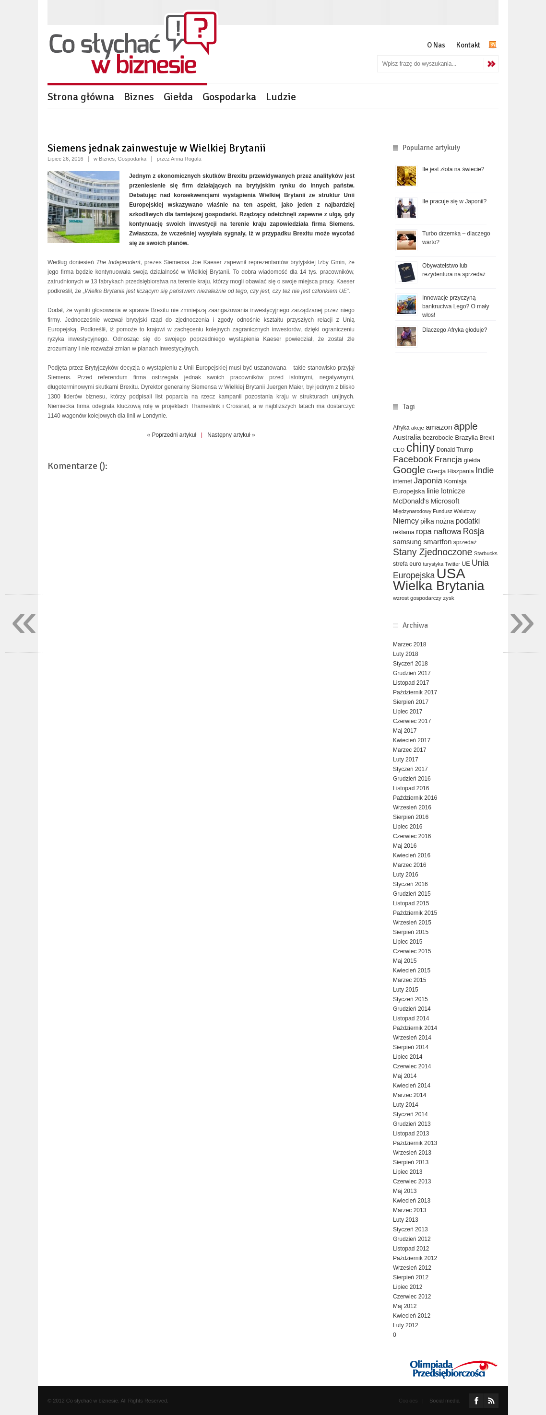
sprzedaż (465, 542)
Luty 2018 (405, 654)
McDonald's (411, 501)
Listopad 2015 (411, 903)
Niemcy (406, 520)
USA (451, 573)
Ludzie (281, 96)
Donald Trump (455, 449)
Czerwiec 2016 (412, 836)
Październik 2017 (415, 692)
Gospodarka (229, 96)
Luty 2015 (405, 989)
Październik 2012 (415, 1258)
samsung (407, 542)
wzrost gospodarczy (417, 598)
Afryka (401, 427)
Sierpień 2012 (410, 1277)
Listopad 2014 (411, 1018)
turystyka (433, 564)
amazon (439, 427)
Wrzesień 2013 (412, 1152)
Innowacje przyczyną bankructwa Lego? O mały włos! (455, 306)
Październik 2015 (415, 913)
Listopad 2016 (411, 788)
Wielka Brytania (439, 585)
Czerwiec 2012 (412, 1296)
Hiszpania (461, 471)
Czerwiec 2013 (412, 1181)
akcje (417, 427)
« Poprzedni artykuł (171, 435)
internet (402, 481)
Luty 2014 (405, 1104)
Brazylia (466, 437)
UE (466, 564)
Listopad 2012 (411, 1248)
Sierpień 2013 (410, 1162)
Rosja (474, 531)
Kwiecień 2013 (411, 1200)
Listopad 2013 (411, 1133)
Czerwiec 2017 (412, 721)
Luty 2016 (405, 874)
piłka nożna (437, 521)
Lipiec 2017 (407, 711)
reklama (404, 532)
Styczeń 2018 (410, 663)
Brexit (487, 437)
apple (466, 426)
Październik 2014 (415, 1028)
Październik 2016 (415, 798)
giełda (471, 460)
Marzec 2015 (409, 980)
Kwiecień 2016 (411, 855)
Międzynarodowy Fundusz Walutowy (434, 511)
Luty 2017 (405, 759)
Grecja (436, 471)
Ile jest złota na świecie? (453, 169)
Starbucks (486, 553)
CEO (398, 450)
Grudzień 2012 (412, 1239)
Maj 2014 (404, 1076)
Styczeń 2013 (410, 1229)
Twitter (452, 564)
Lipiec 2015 (407, 941)
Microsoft (444, 501)
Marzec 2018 (409, 644)
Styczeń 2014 (410, 1114)
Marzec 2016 (409, 865)
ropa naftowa (438, 531)
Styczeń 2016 (410, 884)
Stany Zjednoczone (432, 552)
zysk (448, 598)
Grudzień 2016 (412, 778)
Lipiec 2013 (407, 1172)
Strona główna (80, 96)
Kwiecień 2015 (411, 970)
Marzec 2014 (409, 1095)
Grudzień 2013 (412, 1124)
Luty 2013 (405, 1219)
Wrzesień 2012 (412, 1267)
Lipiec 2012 (407, 1287)
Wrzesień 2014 (412, 1037)
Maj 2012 (404, 1306)
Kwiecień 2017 (411, 740)
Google (409, 469)
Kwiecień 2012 (411, 1315)
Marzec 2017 (409, 750)
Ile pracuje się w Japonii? (454, 201)
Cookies (408, 1400)
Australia (407, 437)
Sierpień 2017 (410, 702)
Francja (449, 459)
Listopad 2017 (411, 682)
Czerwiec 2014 (412, 1066)
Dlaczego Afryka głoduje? (454, 330)
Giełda (178, 96)
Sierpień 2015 (410, 932)
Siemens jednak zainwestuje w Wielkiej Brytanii (156, 147)
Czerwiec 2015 (412, 951)
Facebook (413, 459)
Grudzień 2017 (412, 673)
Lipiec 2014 (407, 1056)
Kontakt (468, 45)
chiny (420, 447)
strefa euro (407, 564)
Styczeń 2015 (410, 999)
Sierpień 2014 (410, 1047)
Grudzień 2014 (412, 1009)
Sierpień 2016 (410, 817)
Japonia (428, 480)
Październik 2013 (415, 1143)
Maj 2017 (404, 730)
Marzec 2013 (409, 1210)
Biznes (139, 96)
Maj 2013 (404, 1191)
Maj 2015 (404, 961)
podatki (468, 521)
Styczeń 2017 (410, 769)
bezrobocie (438, 437)
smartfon (437, 542)
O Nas (436, 45)
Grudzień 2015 (412, 893)
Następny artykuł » (231, 435)
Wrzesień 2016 (412, 807)
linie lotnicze (446, 491)
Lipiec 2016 (407, 826)
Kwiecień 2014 (411, 1085)
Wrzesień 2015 (412, 922)
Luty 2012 (405, 1325)
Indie (484, 470)
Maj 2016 (404, 845)
